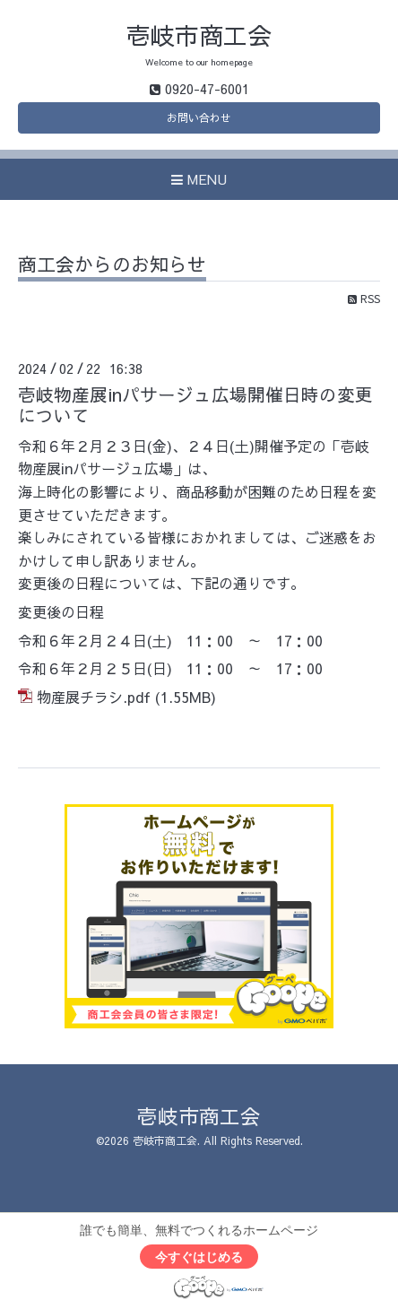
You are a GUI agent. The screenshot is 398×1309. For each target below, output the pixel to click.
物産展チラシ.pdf (94, 697)
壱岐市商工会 (199, 34)
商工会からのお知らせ (112, 266)
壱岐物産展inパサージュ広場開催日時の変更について (195, 404)
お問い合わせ (199, 117)
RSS (364, 298)
